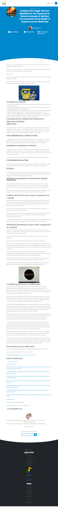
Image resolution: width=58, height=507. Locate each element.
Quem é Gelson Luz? (29, 426)
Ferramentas (29, 490)
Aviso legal (29, 463)
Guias (29, 488)
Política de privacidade (29, 461)
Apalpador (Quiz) (10, 399)
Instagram (29, 455)
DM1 (38, 8)
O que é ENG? (29, 480)
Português (50, 3)
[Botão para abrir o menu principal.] (56, 3)
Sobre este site (30, 492)
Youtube (29, 457)
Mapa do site (29, 465)
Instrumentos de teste (29, 496)
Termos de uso (30, 459)
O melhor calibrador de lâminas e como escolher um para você (21, 355)
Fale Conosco (29, 494)
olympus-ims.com (13, 361)
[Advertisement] (29, 44)
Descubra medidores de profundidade (15, 402)
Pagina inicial (33, 8)
